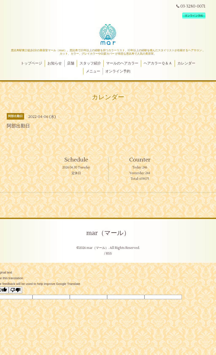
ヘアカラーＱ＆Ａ (158, 63)
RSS (109, 254)
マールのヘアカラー (122, 63)
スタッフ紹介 (90, 63)
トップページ (31, 63)
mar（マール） (108, 233)
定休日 (76, 173)
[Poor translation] (15, 290)
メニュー (93, 71)
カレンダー (186, 63)
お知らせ (54, 63)
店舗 (70, 63)
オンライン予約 (117, 71)
